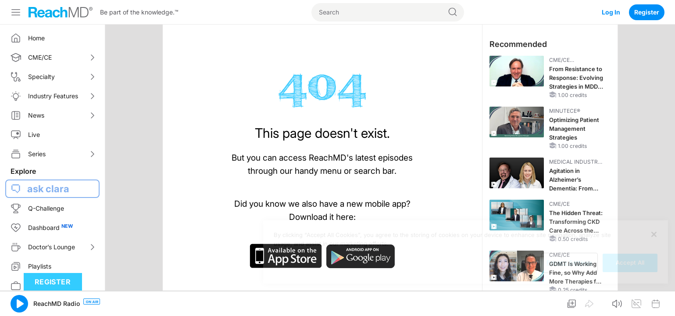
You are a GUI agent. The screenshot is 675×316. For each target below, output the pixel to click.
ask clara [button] (48, 188)
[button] (19, 303)
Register (646, 12)
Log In (611, 12)
